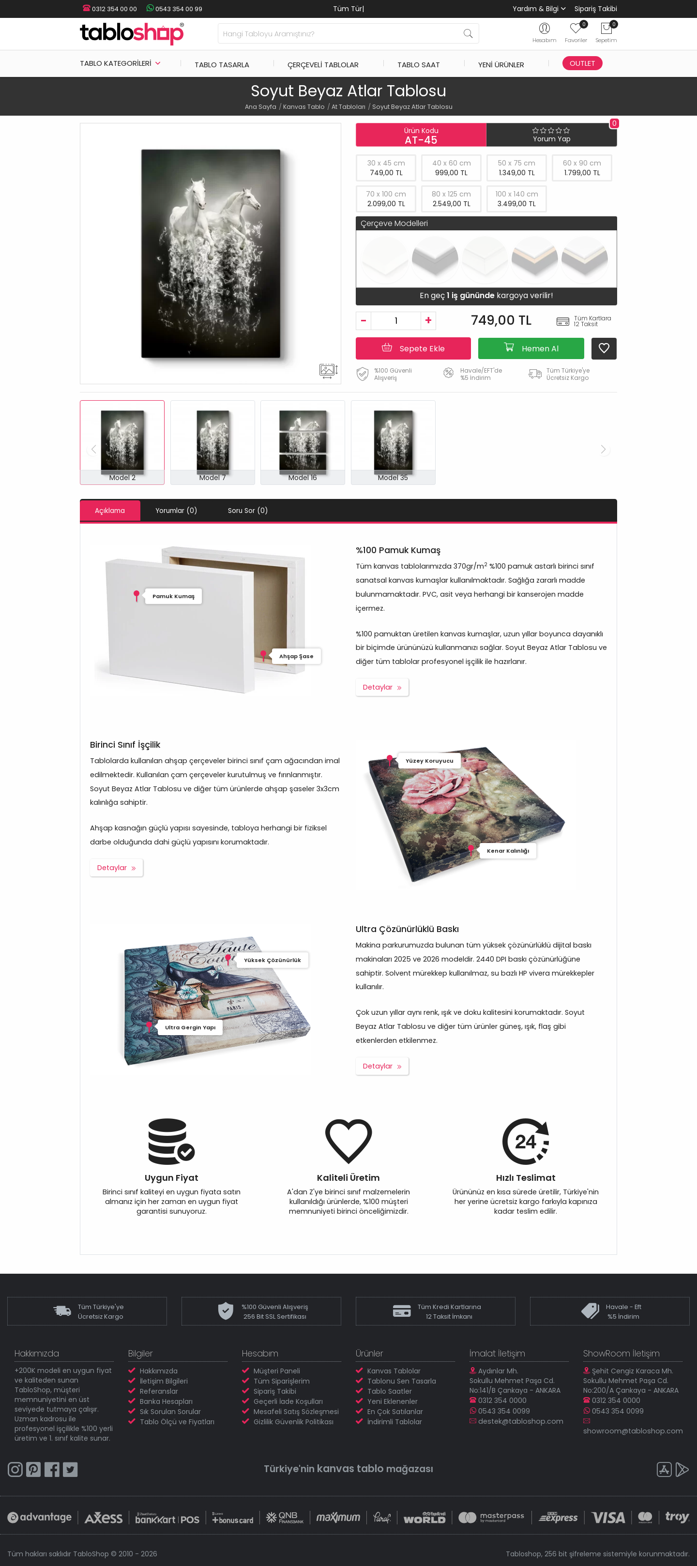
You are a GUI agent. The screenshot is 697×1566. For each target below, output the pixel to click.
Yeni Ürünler (501, 63)
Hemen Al (531, 348)
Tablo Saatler (389, 1391)
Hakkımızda (159, 1370)
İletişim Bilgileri (164, 1380)
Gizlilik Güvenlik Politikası (293, 1421)
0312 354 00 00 (107, 9)
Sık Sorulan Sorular (170, 1411)
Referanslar (159, 1391)
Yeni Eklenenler (392, 1401)
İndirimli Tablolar (394, 1421)
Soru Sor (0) (272, 510)
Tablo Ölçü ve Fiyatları (177, 1421)
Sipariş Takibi (596, 9)
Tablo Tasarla (222, 63)
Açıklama (114, 510)
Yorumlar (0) (191, 510)
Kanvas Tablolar (394, 1370)
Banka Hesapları (166, 1401)
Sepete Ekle (413, 348)
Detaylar (378, 687)
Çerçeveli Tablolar (323, 63)
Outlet (582, 63)
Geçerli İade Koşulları (288, 1401)
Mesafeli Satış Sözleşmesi (296, 1411)
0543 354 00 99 (167, 9)
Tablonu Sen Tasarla (401, 1380)
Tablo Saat (418, 63)
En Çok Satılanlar (395, 1411)
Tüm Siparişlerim (282, 1380)
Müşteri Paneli (277, 1370)
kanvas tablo (350, 1468)
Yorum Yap (552, 139)
